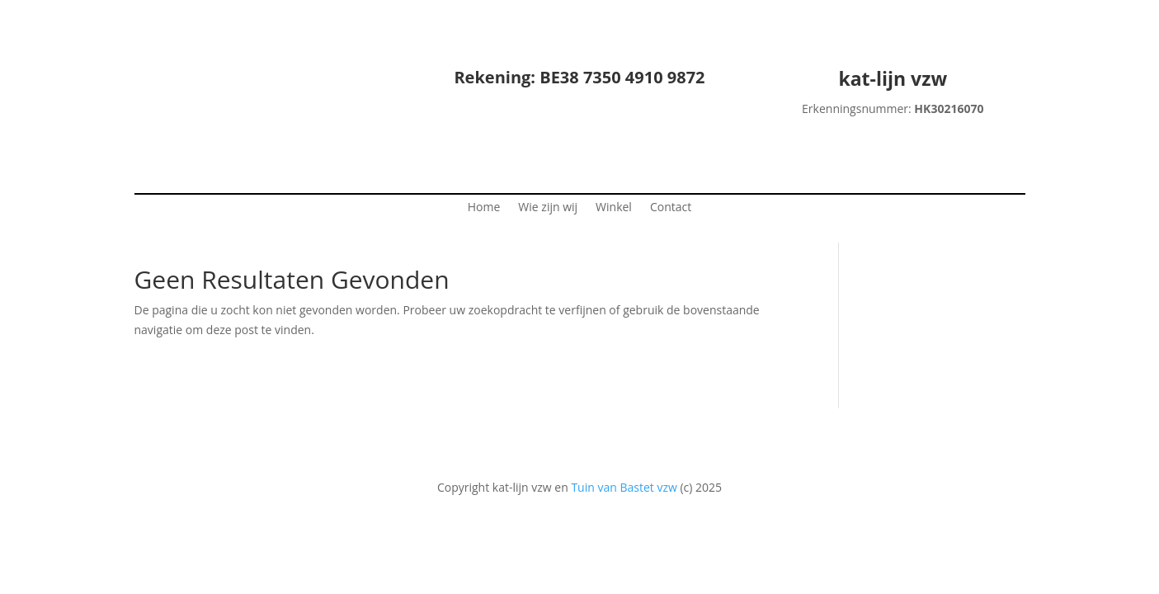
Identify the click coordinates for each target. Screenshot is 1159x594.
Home (484, 207)
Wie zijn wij (547, 207)
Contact (670, 207)
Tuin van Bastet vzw (623, 487)
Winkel (614, 207)
